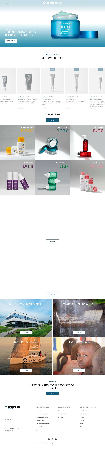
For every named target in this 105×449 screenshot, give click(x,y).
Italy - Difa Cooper (84, 414)
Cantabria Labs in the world (88, 407)
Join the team (40, 430)
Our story (39, 410)
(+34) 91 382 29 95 (9, 430)
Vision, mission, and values (42, 414)
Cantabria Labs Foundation (42, 417)
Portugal (82, 417)
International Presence (85, 410)
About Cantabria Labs (43, 407)
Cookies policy (61, 443)
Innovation (60, 417)
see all (52, 120)
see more (78, 332)
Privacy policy (47, 443)
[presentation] (3, 24)
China (81, 426)
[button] (50, 45)
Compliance (69, 443)
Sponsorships (40, 426)
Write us (52, 393)
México (81, 423)
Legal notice (54, 443)
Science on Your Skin (64, 407)
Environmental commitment (43, 423)
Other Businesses (40, 420)
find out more (11, 40)
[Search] (81, 2)
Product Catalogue (62, 414)
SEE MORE (52, 294)
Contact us (8, 419)
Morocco (82, 420)
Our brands (60, 410)
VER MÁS (52, 241)
